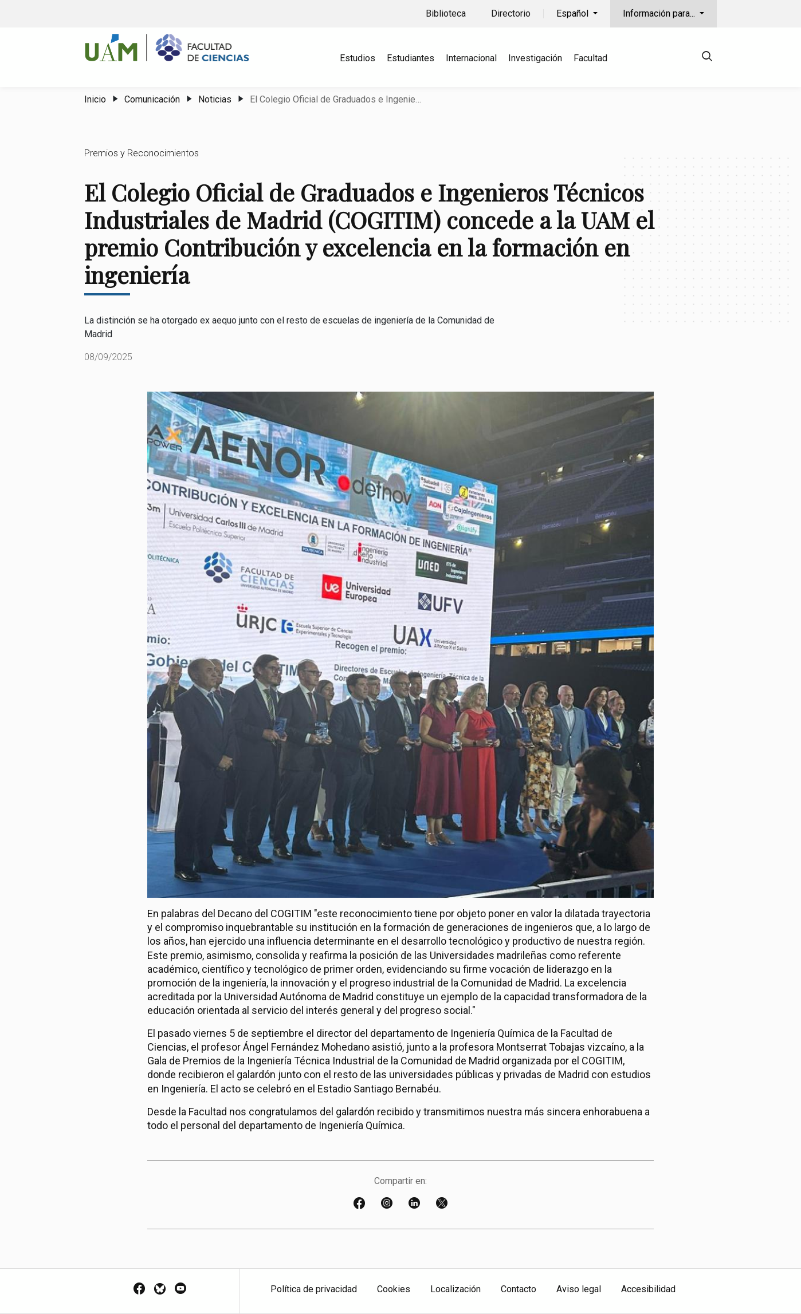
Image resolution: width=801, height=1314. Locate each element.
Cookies (393, 1289)
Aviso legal (578, 1289)
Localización (455, 1289)
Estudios (357, 58)
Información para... (660, 13)
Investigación (535, 58)
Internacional (471, 58)
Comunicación (152, 99)
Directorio (511, 13)
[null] (707, 58)
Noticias (214, 99)
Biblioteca (446, 13)
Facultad (590, 58)
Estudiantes (410, 58)
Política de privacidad (313, 1289)
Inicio (95, 99)
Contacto (518, 1289)
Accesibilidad (648, 1289)
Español (573, 13)
